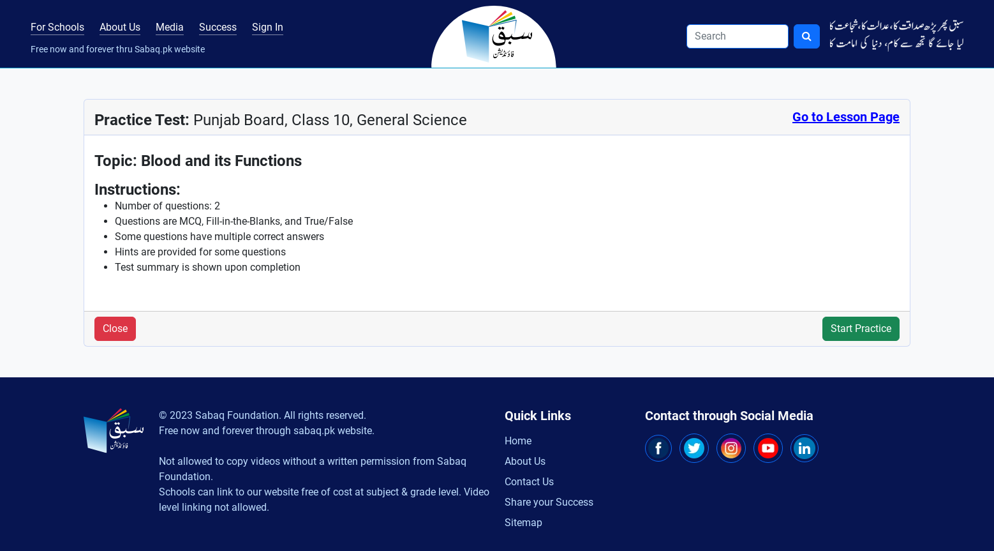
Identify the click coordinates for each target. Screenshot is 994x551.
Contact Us (529, 482)
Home (518, 441)
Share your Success (549, 502)
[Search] (737, 36)
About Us (120, 27)
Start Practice (861, 328)
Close (115, 328)
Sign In (267, 27)
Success (218, 27)
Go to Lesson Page (846, 117)
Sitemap (523, 523)
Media (170, 27)
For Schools (57, 27)
